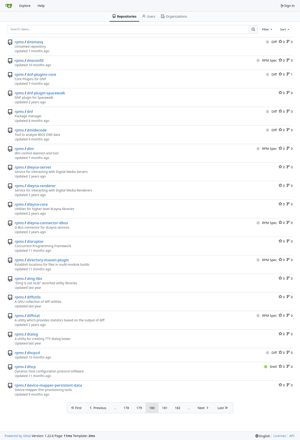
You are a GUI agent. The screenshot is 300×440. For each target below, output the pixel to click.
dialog (32, 334)
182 (177, 408)
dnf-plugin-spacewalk (46, 93)
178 (126, 408)
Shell (270, 366)
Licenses (279, 436)
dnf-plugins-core (41, 74)
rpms (19, 42)
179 (139, 408)
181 (165, 408)
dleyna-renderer (41, 185)
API (291, 436)
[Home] (8, 6)
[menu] (262, 436)
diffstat (33, 315)
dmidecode (37, 130)
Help (41, 5)
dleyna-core (37, 204)
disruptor (35, 241)
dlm (30, 148)
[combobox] (267, 29)
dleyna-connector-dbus (47, 223)
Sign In (288, 5)
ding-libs (34, 278)
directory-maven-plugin (48, 260)
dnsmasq (35, 42)
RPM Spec (266, 60)
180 (152, 408)
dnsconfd (35, 60)
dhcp (31, 366)
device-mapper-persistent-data (54, 385)
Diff (271, 42)
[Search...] (253, 29)
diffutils (34, 297)
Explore (24, 5)
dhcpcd (33, 352)
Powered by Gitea (18, 436)
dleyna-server (39, 167)
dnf (30, 111)
